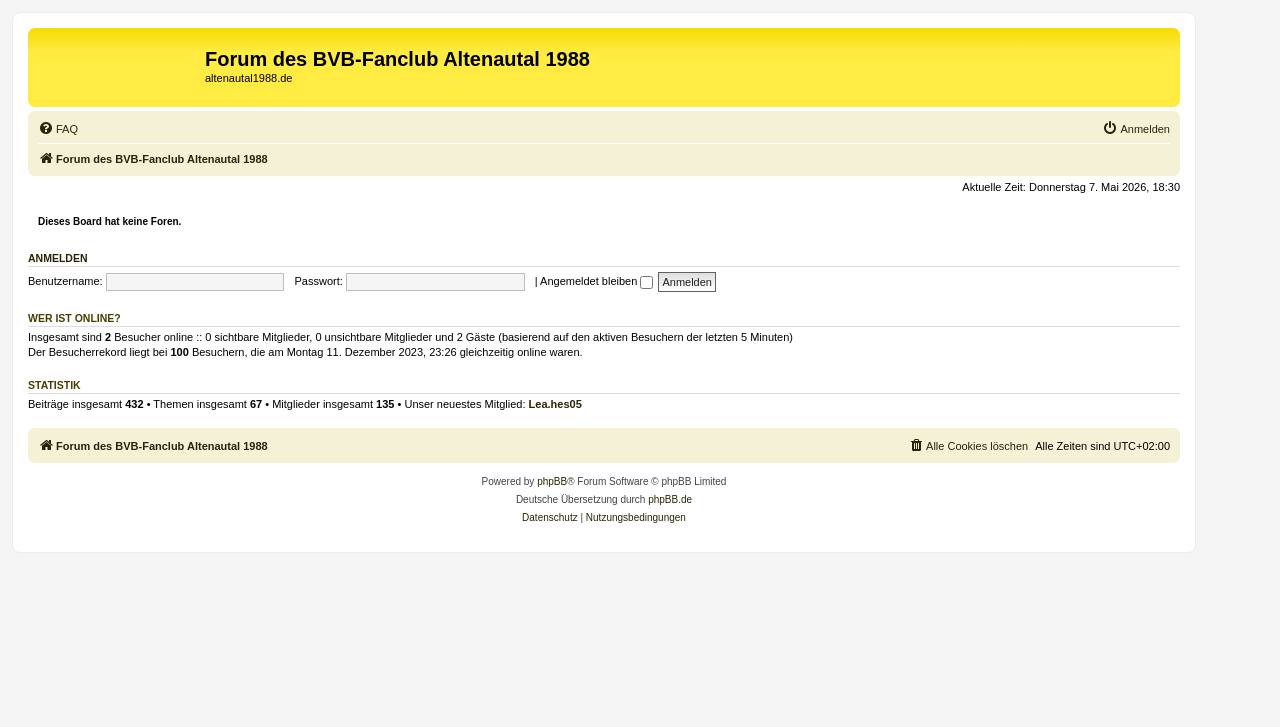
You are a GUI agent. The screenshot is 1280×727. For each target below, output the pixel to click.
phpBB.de (670, 499)
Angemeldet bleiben (596, 281)
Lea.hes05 (555, 404)
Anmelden (58, 258)
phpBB (552, 481)
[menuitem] (58, 129)
